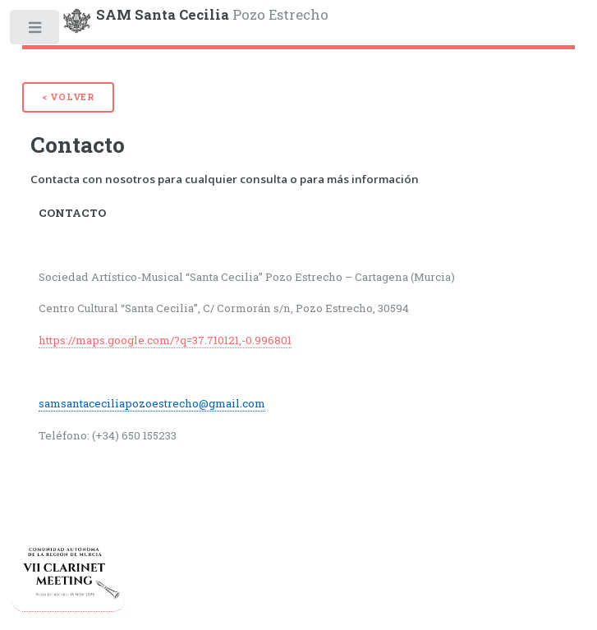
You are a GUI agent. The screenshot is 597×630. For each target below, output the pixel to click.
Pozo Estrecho (212, 15)
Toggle (35, 31)
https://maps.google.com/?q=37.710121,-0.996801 (165, 340)
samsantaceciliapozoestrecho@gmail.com (152, 403)
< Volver (68, 97)
